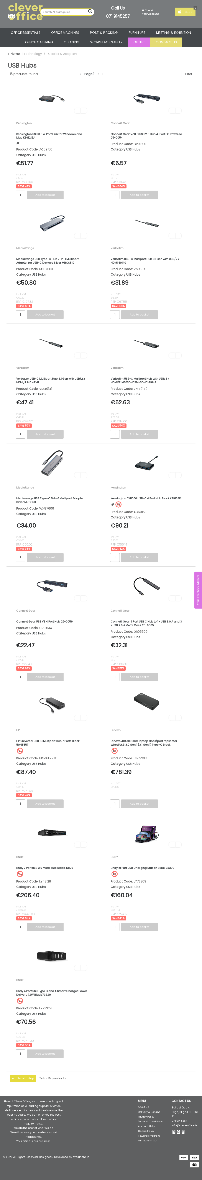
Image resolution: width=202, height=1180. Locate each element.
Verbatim (117, 248)
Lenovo (116, 730)
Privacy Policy (146, 1116)
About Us (143, 1107)
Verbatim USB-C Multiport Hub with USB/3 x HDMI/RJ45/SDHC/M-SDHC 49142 (140, 380)
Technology (33, 54)
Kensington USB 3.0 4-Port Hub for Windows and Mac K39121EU (49, 136)
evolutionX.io (81, 1157)
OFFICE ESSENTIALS (25, 32)
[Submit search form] (90, 11)
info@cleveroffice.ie (184, 1125)
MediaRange (25, 248)
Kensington (24, 123)
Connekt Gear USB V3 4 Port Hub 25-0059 (44, 621)
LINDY (19, 857)
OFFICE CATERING (39, 42)
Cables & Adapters (62, 54)
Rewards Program (149, 1136)
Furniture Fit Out (147, 1140)
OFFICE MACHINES (65, 32)
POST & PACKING (104, 32)
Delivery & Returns (149, 1112)
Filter (188, 74)
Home (14, 54)
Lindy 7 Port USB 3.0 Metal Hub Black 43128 (44, 868)
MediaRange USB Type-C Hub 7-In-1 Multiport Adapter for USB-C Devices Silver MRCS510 (47, 261)
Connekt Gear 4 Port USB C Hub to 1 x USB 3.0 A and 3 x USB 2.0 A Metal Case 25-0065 (146, 623)
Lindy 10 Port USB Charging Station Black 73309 (142, 868)
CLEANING (71, 42)
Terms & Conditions (150, 1121)
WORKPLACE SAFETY (106, 42)
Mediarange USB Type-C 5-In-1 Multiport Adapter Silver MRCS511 (50, 500)
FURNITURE (137, 32)
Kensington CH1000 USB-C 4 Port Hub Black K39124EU (146, 498)
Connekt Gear (120, 123)
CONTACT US (166, 42)
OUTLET (139, 42)
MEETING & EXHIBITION (173, 32)
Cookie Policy (146, 1131)
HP (18, 730)
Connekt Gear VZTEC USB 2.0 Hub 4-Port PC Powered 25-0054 (146, 136)
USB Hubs (39, 155)
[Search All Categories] (67, 12)
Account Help (146, 1126)
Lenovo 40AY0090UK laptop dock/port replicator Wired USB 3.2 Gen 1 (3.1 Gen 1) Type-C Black (144, 743)
